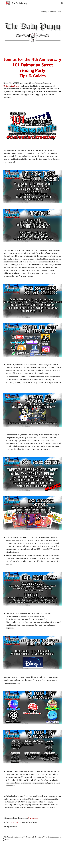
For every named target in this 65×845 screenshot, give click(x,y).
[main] (32, 11)
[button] (3, 3)
